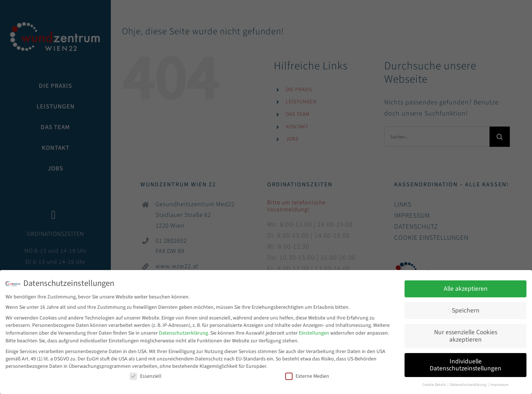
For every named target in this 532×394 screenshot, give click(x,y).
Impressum (499, 383)
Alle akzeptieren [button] (466, 287)
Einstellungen (314, 331)
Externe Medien (307, 374)
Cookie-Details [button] (434, 383)
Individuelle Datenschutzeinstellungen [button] (465, 363)
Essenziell (145, 374)
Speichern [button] (466, 309)
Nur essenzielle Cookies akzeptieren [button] (465, 334)
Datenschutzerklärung (183, 331)
